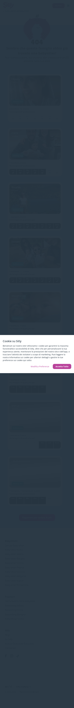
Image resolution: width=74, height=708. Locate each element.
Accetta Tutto (62, 366)
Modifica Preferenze (40, 366)
